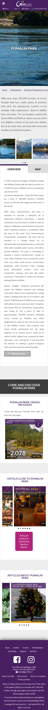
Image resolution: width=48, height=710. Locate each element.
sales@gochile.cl (24, 672)
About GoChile (8, 676)
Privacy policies (24, 679)
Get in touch (22, 676)
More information (39, 620)
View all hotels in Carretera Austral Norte (24, 541)
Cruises (25, 647)
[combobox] (15, 9)
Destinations (37, 647)
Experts (23, 651)
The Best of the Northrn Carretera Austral (21, 422)
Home (6, 9)
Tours (7, 647)
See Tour (36, 456)
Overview (14, 169)
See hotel (6, 523)
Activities (12, 651)
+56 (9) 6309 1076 (39, 9)
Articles (33, 651)
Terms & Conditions (38, 676)
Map (38, 169)
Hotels (16, 647)
